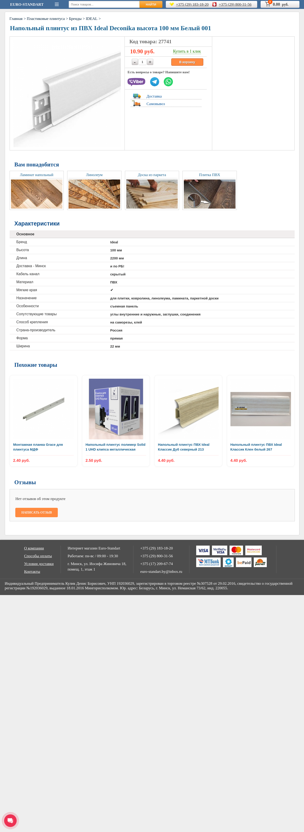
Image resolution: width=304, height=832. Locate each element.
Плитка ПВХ (209, 175)
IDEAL (92, 18)
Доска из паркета (152, 175)
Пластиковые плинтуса (46, 18)
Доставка (154, 96)
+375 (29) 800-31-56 (235, 4)
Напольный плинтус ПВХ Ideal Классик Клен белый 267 (256, 447)
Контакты (32, 571)
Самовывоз (156, 104)
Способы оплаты (38, 556)
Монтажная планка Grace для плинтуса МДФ (38, 447)
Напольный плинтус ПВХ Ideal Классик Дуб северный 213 (184, 447)
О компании (34, 548)
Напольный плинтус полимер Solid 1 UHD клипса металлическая (115, 447)
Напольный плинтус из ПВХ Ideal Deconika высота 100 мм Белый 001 (110, 28)
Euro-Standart (26, 4)
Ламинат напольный (36, 175)
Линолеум (94, 175)
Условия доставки (39, 564)
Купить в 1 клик (187, 51)
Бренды (75, 18)
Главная (16, 18)
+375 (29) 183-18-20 (192, 4)
